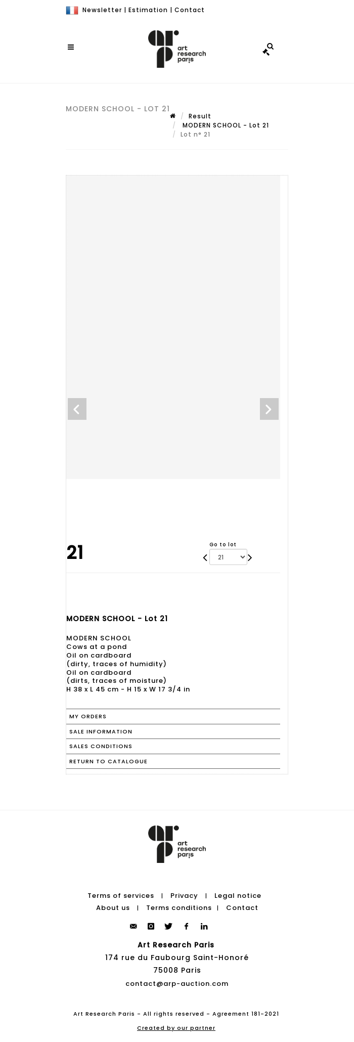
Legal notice (237, 895)
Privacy (184, 895)
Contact (189, 10)
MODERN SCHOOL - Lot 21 (225, 125)
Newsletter (102, 10)
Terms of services (120, 895)
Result (200, 116)
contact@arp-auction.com (177, 983)
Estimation (148, 10)
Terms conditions (179, 908)
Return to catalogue (108, 761)
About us (113, 908)
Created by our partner (176, 1028)
